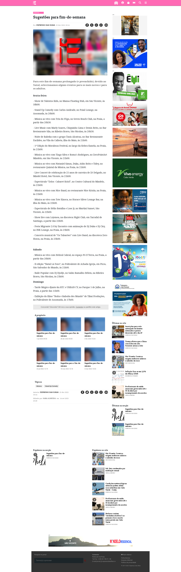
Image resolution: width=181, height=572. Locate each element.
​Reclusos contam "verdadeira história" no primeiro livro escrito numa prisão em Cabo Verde (115, 517)
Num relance (126, 554)
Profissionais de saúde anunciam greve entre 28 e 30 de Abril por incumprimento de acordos (136, 389)
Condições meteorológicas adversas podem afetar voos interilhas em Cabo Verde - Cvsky (116, 486)
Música (39, 386)
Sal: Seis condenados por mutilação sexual (115, 469)
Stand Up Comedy (51, 386)
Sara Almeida (49, 398)
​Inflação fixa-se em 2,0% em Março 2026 (135, 372)
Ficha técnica (125, 558)
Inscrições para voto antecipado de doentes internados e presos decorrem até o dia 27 (133, 329)
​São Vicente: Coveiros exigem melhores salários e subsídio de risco (135, 358)
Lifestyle (36, 12)
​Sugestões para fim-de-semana (134, 410)
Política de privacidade (128, 562)
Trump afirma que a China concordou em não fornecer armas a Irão (136, 343)
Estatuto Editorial (126, 560)
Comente (79, 307)
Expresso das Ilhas (45, 25)
